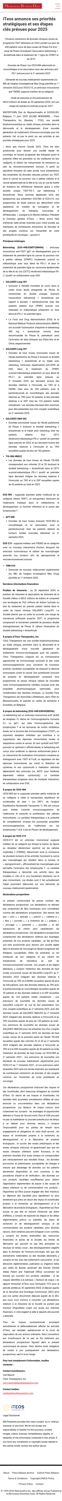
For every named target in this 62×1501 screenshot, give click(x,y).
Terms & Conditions (18, 1478)
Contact (39, 1484)
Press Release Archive (23, 1473)
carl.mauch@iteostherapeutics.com (20, 1383)
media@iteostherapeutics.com (18, 1393)
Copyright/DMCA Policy (42, 1478)
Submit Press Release (48, 1473)
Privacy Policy (26, 1484)
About (6, 1473)
